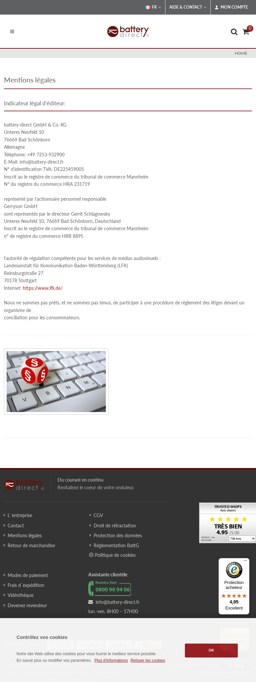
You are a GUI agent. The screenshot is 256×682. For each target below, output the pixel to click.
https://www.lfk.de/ (43, 288)
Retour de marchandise (31, 545)
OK (211, 650)
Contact (16, 525)
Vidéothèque (20, 595)
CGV (98, 515)
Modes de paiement (28, 575)
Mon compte (231, 7)
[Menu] (245, 562)
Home (241, 53)
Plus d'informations (111, 660)
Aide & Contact (187, 7)
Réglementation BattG (116, 545)
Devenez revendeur (27, 605)
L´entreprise (20, 515)
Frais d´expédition (26, 585)
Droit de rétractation (115, 525)
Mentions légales (25, 535)
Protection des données (118, 535)
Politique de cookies (112, 554)
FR (153, 7)
